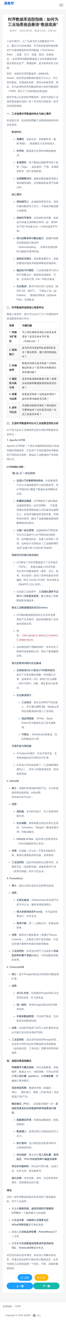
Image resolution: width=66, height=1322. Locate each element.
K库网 (18, 1306)
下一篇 (46, 1286)
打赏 (41, 1277)
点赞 (25, 1277)
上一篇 (20, 1286)
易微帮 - (28, 1315)
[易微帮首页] (9, 3)
